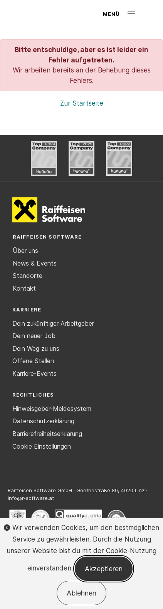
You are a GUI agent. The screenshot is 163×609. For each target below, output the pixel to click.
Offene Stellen (33, 361)
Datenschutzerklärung (43, 421)
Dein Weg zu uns (35, 348)
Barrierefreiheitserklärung (47, 433)
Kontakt (24, 288)
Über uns (25, 250)
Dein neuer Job (33, 336)
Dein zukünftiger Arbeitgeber (53, 323)
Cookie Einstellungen (41, 446)
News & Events (35, 263)
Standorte (27, 275)
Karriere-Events (34, 373)
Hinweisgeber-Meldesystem (51, 408)
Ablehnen (81, 593)
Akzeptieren (104, 569)
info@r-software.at (31, 498)
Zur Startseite (81, 103)
